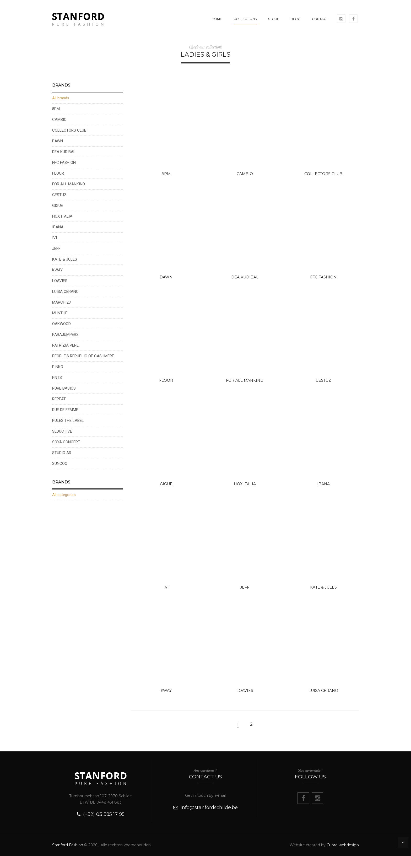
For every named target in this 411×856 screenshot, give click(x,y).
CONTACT (320, 19)
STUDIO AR (61, 452)
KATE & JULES (323, 587)
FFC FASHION (323, 277)
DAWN (166, 277)
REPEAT (59, 399)
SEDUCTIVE (62, 431)
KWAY (166, 690)
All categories (64, 494)
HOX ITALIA (245, 484)
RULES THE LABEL (68, 420)
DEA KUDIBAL (244, 277)
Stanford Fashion (67, 845)
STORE (273, 19)
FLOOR (166, 380)
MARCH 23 (61, 302)
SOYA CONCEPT (66, 442)
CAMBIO (245, 173)
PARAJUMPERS (65, 334)
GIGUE (166, 484)
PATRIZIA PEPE (65, 345)
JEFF (244, 587)
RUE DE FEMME (65, 409)
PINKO (57, 366)
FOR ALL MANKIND (244, 380)
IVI (166, 587)
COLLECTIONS (245, 19)
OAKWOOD (61, 323)
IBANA (323, 484)
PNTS (57, 377)
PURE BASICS (64, 388)
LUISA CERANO (323, 690)
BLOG (295, 19)
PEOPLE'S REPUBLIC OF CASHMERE (83, 356)
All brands (60, 98)
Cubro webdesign (343, 845)
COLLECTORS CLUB (323, 173)
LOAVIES (244, 690)
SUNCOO (59, 463)
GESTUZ (323, 380)
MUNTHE (59, 313)
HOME (217, 19)
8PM (166, 173)
